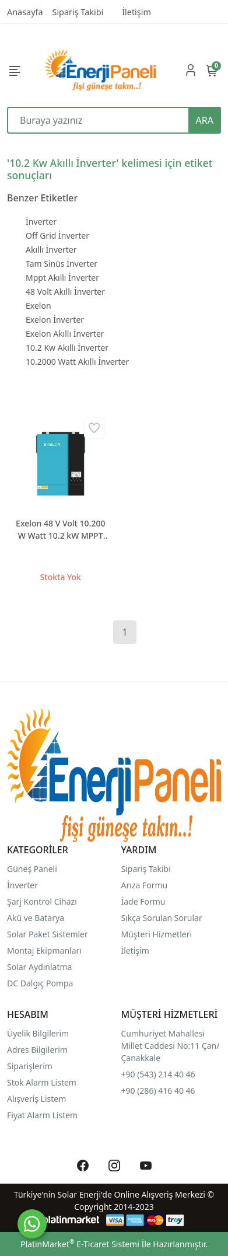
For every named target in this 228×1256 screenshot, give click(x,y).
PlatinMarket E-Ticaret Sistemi (79, 1244)
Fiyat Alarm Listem (42, 1115)
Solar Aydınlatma (39, 966)
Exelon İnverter (55, 319)
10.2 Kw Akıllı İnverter (67, 347)
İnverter (41, 221)
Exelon (38, 305)
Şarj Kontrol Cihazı (42, 901)
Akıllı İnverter (51, 249)
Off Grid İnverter (57, 235)
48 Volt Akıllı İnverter (65, 291)
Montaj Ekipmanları (44, 950)
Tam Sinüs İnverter (61, 263)
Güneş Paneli (32, 868)
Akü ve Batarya (35, 917)
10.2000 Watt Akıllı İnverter (77, 361)
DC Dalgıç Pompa (40, 983)
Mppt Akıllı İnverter (62, 277)
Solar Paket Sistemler (47, 934)
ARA (204, 120)
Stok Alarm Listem (41, 1082)
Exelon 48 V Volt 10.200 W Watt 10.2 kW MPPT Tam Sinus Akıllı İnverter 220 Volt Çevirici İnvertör (60, 530)
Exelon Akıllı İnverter (65, 333)
